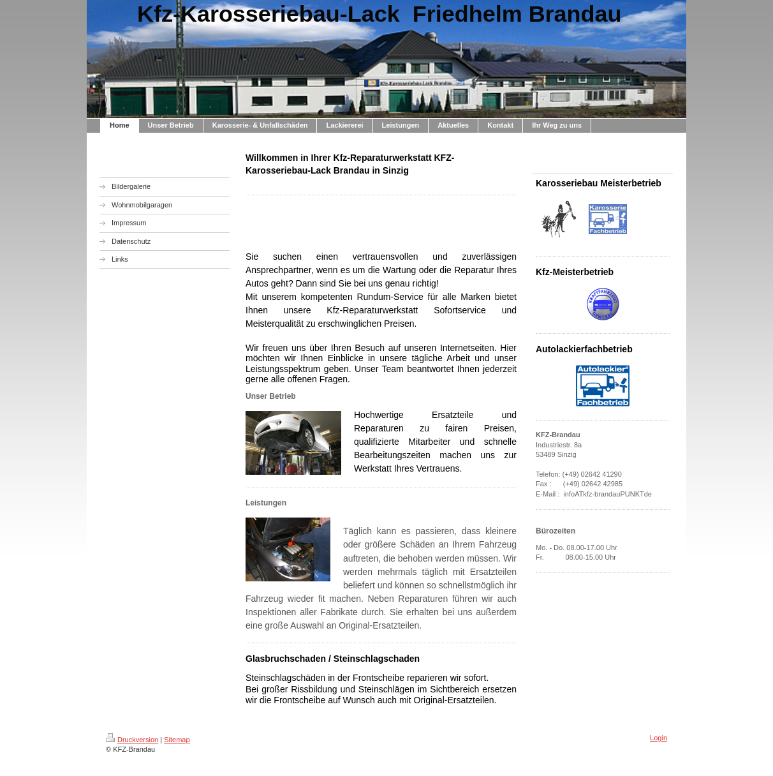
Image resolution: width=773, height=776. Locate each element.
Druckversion (132, 739)
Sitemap (176, 739)
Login (658, 738)
